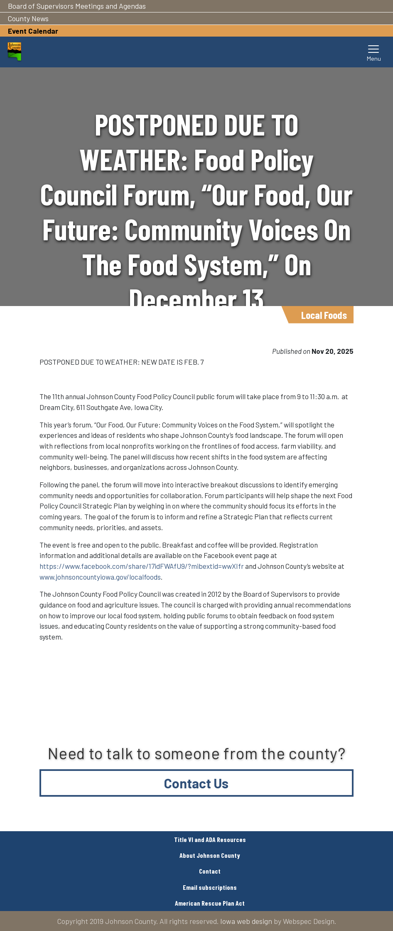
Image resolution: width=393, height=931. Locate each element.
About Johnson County (209, 855)
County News (28, 18)
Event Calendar (33, 30)
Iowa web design (246, 921)
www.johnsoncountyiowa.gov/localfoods (100, 577)
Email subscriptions (210, 887)
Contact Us (196, 783)
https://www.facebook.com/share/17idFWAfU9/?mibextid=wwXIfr (141, 566)
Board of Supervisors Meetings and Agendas (77, 5)
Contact (210, 871)
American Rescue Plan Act (210, 903)
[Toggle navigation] (373, 52)
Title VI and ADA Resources (210, 839)
